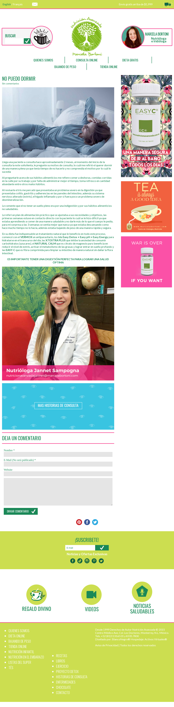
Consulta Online (87, 60)
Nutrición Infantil (21, 656)
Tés (10, 672)
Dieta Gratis (130, 60)
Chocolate (63, 692)
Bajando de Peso (65, 66)
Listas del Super (19, 667)
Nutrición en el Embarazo (26, 662)
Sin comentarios (10, 83)
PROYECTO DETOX (67, 676)
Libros (60, 666)
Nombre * (9, 450)
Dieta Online (16, 641)
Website (8, 469)
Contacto (63, 697)
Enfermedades (65, 687)
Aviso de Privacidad (106, 650)
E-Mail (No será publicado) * (20, 460)
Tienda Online (109, 66)
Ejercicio (62, 671)
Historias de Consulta (71, 681)
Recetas (61, 660)
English (7, 4)
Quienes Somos (43, 60)
